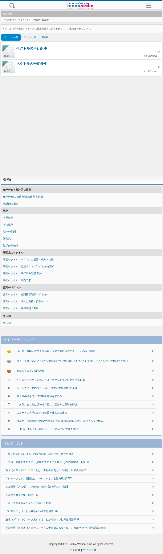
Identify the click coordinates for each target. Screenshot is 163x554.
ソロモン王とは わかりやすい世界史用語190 (31, 511)
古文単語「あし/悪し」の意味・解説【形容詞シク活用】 (37, 486)
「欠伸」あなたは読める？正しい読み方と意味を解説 (47, 404)
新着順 (45, 37)
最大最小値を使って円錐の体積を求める (39, 396)
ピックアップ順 (11, 37)
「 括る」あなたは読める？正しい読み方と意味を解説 (47, 429)
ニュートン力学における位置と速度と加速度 (42, 412)
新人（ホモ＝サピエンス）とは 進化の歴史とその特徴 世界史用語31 (45, 470)
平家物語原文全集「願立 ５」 (23, 494)
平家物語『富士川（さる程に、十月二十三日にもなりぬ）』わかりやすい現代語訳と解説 (55, 527)
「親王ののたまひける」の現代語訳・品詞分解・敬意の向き (39, 453)
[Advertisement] (81, 125)
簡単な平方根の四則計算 (30, 370)
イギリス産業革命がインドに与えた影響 (28, 503)
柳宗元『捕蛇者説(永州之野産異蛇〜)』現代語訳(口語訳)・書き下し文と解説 (60, 420)
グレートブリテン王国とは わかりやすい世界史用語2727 (38, 478)
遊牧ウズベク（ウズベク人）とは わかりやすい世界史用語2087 (42, 519)
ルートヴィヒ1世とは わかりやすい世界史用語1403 (47, 388)
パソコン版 (89, 549)
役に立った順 (30, 37)
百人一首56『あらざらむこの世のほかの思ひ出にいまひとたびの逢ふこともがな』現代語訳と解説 (72, 360)
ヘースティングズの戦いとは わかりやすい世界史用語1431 (51, 379)
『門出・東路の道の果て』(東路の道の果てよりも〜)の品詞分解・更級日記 (47, 462)
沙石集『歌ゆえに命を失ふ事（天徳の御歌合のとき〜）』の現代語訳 (56, 351)
